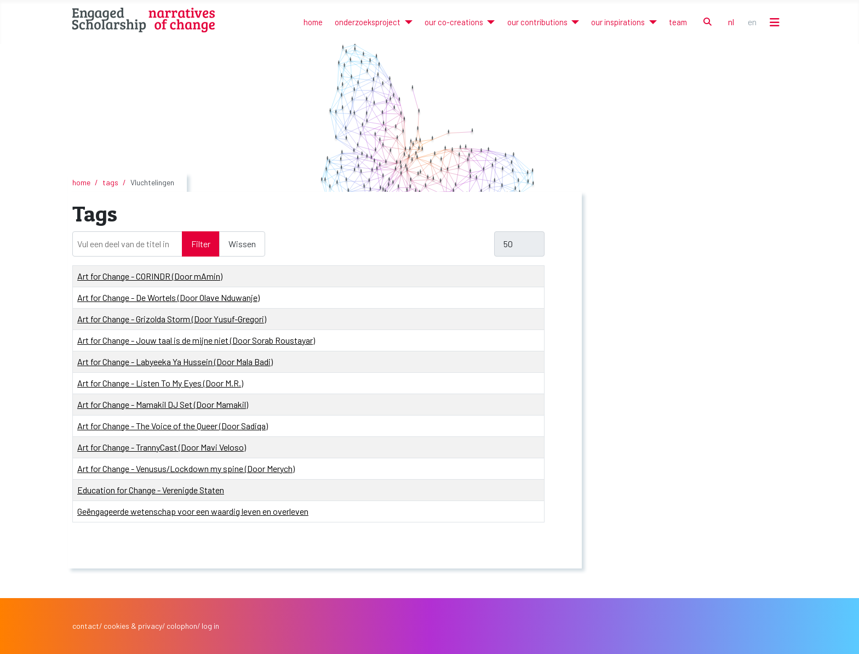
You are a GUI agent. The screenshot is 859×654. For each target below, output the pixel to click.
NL (731, 21)
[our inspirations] (650, 22)
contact (85, 625)
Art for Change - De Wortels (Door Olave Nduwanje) (168, 297)
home (313, 22)
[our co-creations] (489, 22)
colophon (182, 625)
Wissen (242, 243)
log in (210, 625)
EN (752, 21)
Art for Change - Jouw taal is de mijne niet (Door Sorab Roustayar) (196, 340)
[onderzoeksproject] (406, 22)
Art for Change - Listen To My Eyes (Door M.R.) (160, 383)
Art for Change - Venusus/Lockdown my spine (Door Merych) (186, 468)
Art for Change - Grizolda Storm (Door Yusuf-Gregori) (171, 319)
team (678, 22)
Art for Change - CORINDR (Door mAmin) (149, 276)
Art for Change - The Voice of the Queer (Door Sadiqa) (172, 425)
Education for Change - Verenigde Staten (150, 490)
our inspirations (618, 22)
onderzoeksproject (367, 22)
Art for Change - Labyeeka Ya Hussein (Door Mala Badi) (175, 361)
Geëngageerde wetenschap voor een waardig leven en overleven (192, 511)
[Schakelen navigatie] (775, 22)
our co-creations (454, 22)
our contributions (537, 22)
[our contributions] (573, 22)
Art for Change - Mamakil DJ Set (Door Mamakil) (162, 404)
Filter (200, 243)
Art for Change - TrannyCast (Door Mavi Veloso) (161, 447)
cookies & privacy (133, 625)
